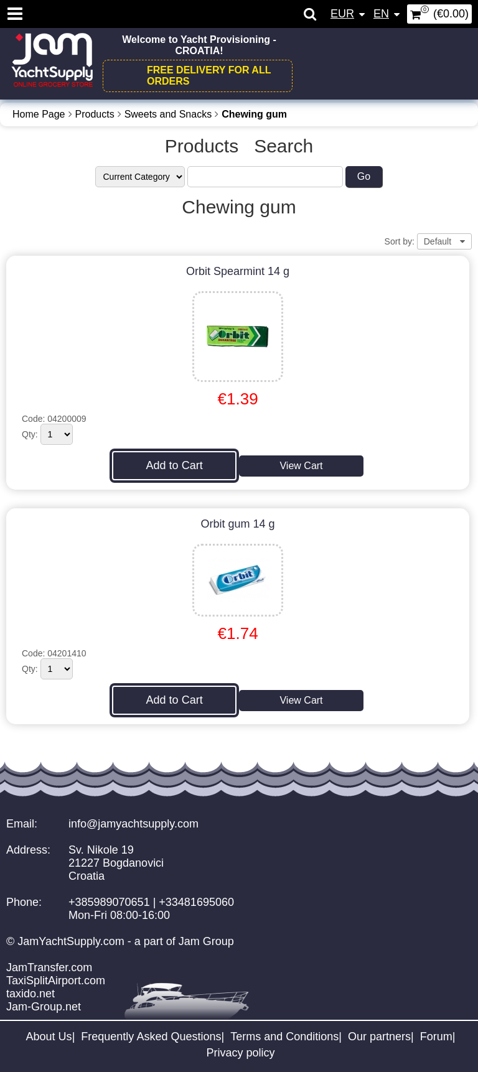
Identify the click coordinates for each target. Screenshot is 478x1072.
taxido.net (30, 993)
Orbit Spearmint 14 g (237, 271)
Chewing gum (254, 114)
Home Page (38, 114)
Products (95, 114)
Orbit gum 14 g (238, 524)
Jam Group (206, 941)
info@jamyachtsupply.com (133, 824)
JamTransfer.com (49, 967)
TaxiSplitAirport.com (55, 980)
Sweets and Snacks (168, 114)
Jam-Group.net (43, 1006)
